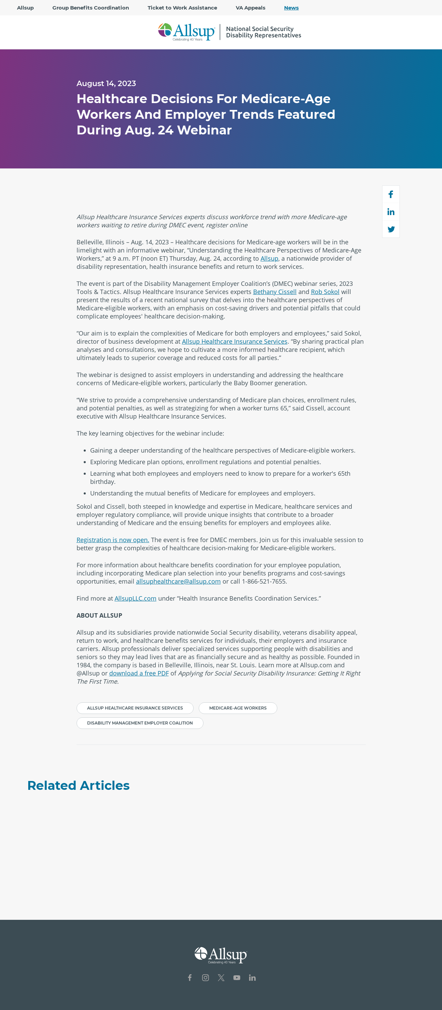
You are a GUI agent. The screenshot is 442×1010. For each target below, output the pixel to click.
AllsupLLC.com (136, 598)
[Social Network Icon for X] (221, 978)
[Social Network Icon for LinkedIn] (252, 978)
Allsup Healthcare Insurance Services (235, 341)
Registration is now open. (113, 540)
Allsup (25, 7)
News (291, 7)
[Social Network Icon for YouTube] (236, 978)
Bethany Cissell (275, 292)
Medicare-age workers (238, 708)
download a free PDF (139, 673)
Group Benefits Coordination (90, 7)
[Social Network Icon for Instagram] (205, 978)
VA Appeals (250, 7)
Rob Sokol (325, 292)
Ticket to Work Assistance (182, 7)
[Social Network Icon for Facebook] (189, 978)
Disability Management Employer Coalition (140, 723)
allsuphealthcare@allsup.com (178, 581)
